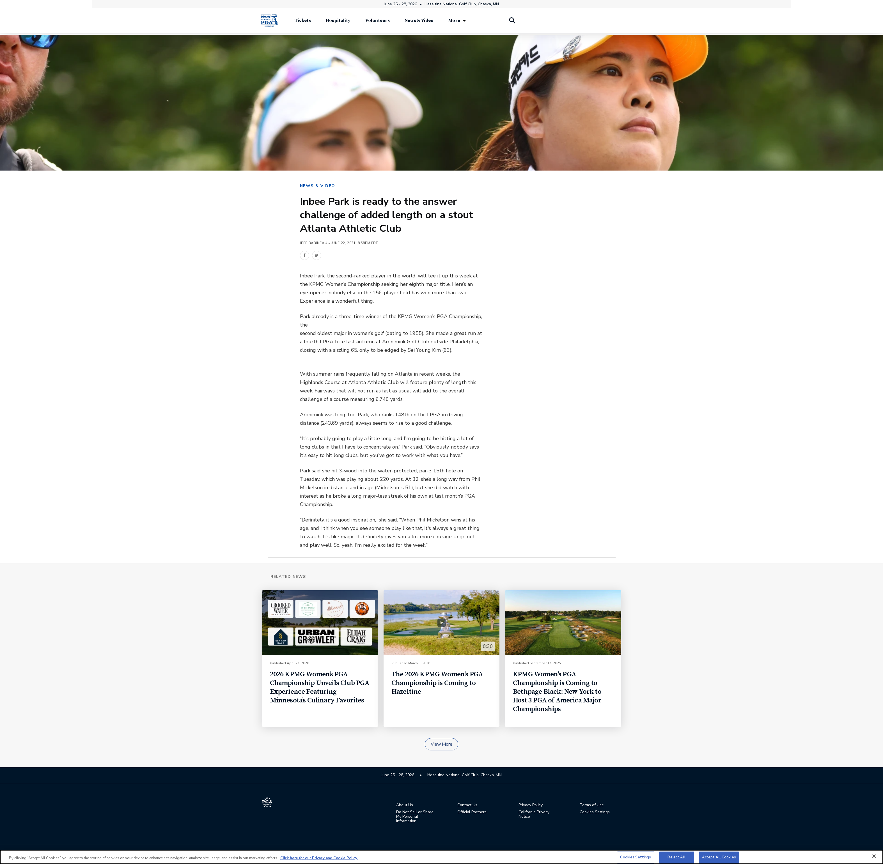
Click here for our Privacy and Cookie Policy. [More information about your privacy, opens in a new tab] (319, 858)
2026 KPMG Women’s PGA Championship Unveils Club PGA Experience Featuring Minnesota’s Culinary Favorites (320, 687)
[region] (441, 857)
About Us (404, 805)
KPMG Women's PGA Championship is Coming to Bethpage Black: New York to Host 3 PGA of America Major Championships (557, 692)
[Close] (874, 856)
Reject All (676, 857)
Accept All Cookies (719, 857)
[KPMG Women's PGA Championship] (269, 22)
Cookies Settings (595, 812)
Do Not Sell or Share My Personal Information (415, 817)
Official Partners (472, 812)
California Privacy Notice (534, 814)
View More (441, 745)
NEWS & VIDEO (317, 186)
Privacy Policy (531, 805)
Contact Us (467, 805)
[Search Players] (512, 22)
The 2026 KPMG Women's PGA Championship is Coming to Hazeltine (437, 683)
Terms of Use (592, 805)
